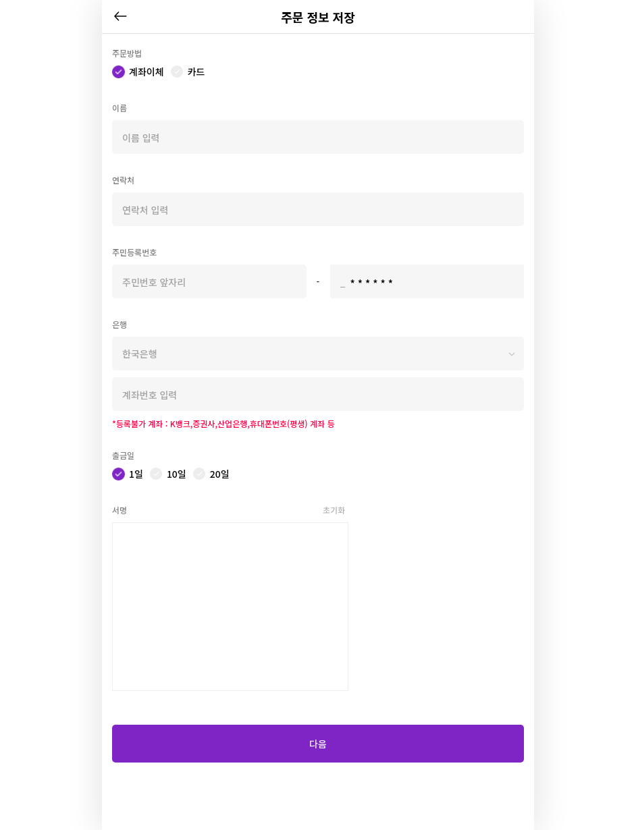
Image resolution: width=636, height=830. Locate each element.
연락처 (123, 180)
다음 (318, 743)
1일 (136, 474)
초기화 (334, 510)
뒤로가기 (120, 16)
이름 (119, 107)
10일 (176, 474)
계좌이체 (146, 71)
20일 (220, 474)
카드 (196, 71)
